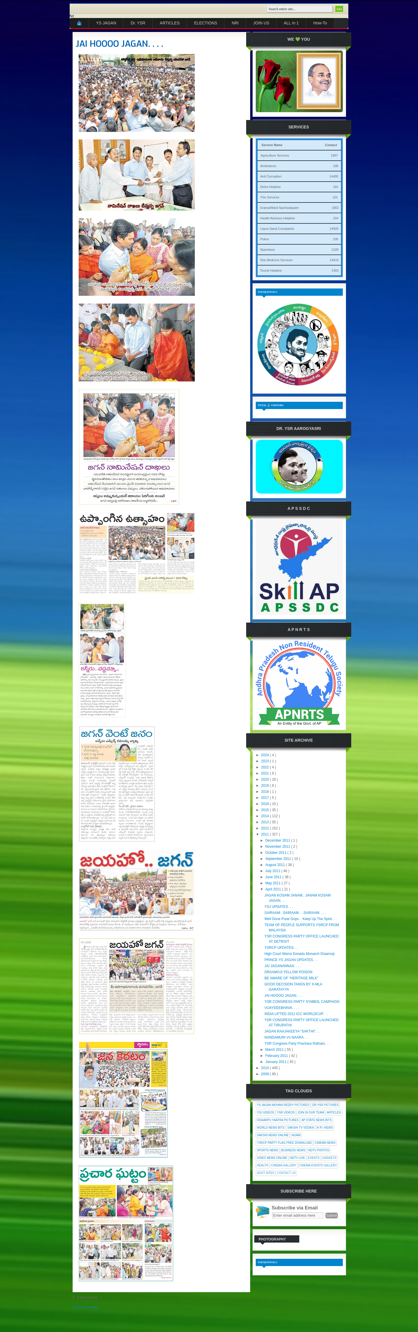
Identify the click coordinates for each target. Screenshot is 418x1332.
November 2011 (278, 847)
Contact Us (286, 1173)
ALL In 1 (291, 23)
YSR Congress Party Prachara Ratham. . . (297, 1043)
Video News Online (272, 1157)
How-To (320, 23)
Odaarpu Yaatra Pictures (277, 1120)
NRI (235, 23)
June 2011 (273, 877)
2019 (265, 786)
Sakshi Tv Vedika (300, 1127)
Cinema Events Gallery (318, 1165)
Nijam (295, 1135)
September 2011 (278, 859)
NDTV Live (297, 1157)
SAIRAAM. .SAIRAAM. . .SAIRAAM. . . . (295, 913)
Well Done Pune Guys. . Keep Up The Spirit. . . (300, 919)
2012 (265, 828)
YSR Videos (286, 1112)
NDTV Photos (318, 1150)
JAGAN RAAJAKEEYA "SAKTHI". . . (292, 1031)
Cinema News (325, 1142)
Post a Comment (85, 1307)
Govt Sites (265, 1173)
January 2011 (276, 1062)
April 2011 (273, 889)
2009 (265, 1074)
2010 (265, 1068)
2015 (265, 810)
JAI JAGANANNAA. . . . (282, 966)
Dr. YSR (138, 23)
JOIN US (261, 23)
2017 (265, 798)
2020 (265, 779)
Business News (293, 1150)
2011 (265, 834)
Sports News (267, 1150)
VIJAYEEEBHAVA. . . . (281, 1008)
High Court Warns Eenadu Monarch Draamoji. (299, 954)
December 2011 (278, 840)
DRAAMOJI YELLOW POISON (288, 972)
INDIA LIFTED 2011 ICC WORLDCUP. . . (296, 1014)
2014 (265, 816)
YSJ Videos (265, 1112)
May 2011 (273, 883)
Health (262, 1165)
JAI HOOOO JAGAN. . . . (119, 44)
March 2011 (275, 1050)
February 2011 (277, 1056)
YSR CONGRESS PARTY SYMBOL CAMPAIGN (301, 1002)
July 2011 (273, 871)
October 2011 (276, 853)
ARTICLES (170, 23)
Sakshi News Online (273, 1135)
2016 (265, 804)
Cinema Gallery (283, 1165)
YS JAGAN (106, 23)
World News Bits (270, 1127)
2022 (265, 767)
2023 (265, 761)
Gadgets (329, 1157)
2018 (265, 792)
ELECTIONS (205, 23)
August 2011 (275, 865)
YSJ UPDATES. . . (278, 907)
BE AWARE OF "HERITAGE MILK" (291, 978)
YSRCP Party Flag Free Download (284, 1142)
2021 (265, 773)
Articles (334, 1112)
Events (314, 1157)
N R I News (325, 1127)
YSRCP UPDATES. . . (281, 948)
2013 (265, 822)
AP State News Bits (316, 1120)
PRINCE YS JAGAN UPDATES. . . (291, 960)
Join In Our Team (311, 1112)
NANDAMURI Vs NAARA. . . (286, 1037)
